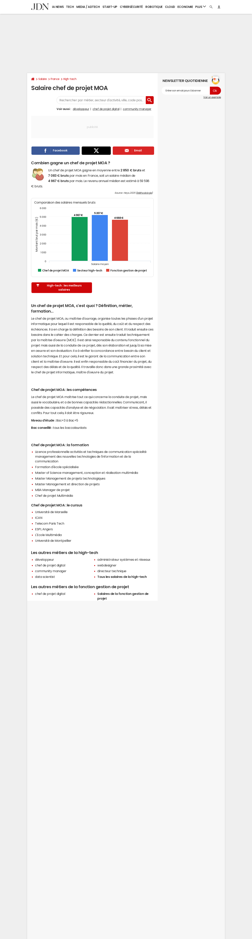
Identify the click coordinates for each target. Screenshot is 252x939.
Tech (70, 6)
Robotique (154, 6)
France (55, 79)
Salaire (42, 79)
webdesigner (107, 565)
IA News (58, 6)
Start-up (109, 6)
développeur (81, 109)
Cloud (170, 6)
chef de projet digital (106, 109)
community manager (137, 109)
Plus (200, 6)
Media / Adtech (88, 6)
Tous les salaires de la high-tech (122, 576)
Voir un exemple (212, 97)
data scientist (45, 576)
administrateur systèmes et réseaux (123, 559)
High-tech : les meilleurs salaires (59, 288)
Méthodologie (144, 193)
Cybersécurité (131, 6)
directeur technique (111, 571)
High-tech (70, 79)
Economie (185, 6)
